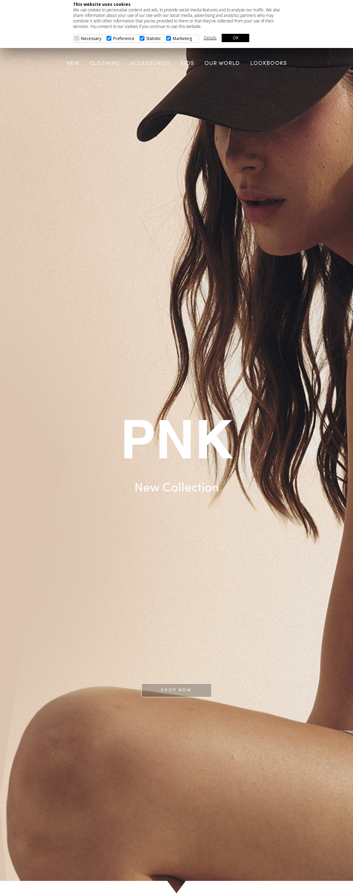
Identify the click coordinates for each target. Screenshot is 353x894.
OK (236, 38)
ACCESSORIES (150, 63)
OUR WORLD (222, 63)
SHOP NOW (176, 690)
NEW (73, 63)
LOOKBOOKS (268, 63)
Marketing (182, 38)
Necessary (91, 38)
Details (210, 38)
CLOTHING (105, 63)
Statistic (153, 38)
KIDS (187, 63)
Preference (123, 38)
